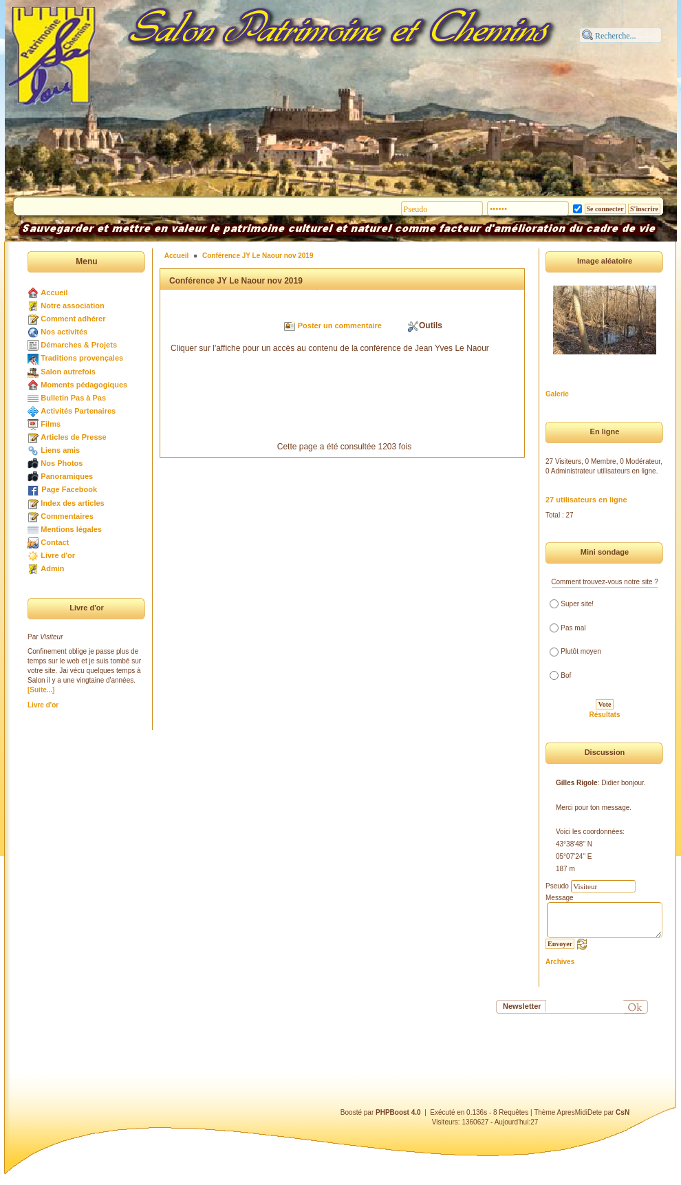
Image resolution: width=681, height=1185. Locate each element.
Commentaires (67, 516)
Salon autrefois (68, 371)
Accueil (54, 292)
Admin (52, 568)
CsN (622, 1112)
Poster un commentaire (340, 325)
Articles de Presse (73, 437)
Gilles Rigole (577, 783)
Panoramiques (67, 476)
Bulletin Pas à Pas (73, 398)
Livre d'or (58, 555)
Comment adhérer (73, 318)
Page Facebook (69, 489)
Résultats (604, 714)
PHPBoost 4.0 (398, 1112)
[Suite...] (41, 690)
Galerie (557, 394)
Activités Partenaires (78, 411)
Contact (55, 542)
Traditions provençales (82, 358)
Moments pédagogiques (84, 385)
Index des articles (72, 503)
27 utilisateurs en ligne (586, 499)
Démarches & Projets (79, 345)
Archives (559, 961)
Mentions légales (71, 529)
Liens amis (60, 450)
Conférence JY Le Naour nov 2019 (258, 255)
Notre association (72, 305)
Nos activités (64, 332)
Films (51, 424)
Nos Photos (62, 463)
